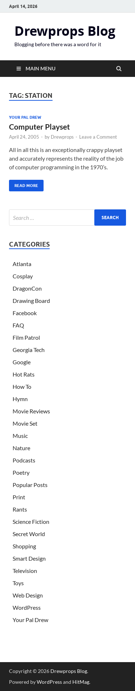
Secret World (29, 533)
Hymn (20, 398)
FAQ (18, 325)
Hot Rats (24, 374)
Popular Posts (30, 484)
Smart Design (29, 558)
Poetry (21, 472)
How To (22, 386)
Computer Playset (39, 126)
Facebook (25, 312)
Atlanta (22, 263)
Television (25, 570)
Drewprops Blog (64, 31)
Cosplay (23, 276)
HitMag (80, 682)
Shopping (24, 546)
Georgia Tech (29, 349)
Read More (23, 184)
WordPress (27, 607)
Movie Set (25, 423)
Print (19, 497)
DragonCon (27, 288)
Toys (18, 582)
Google (22, 361)
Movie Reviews (31, 411)
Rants (20, 509)
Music (20, 435)
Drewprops (62, 137)
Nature (21, 447)
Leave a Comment (98, 137)
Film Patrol (26, 337)
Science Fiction (31, 521)
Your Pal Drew (25, 117)
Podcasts (24, 460)
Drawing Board (31, 300)
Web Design (28, 595)
